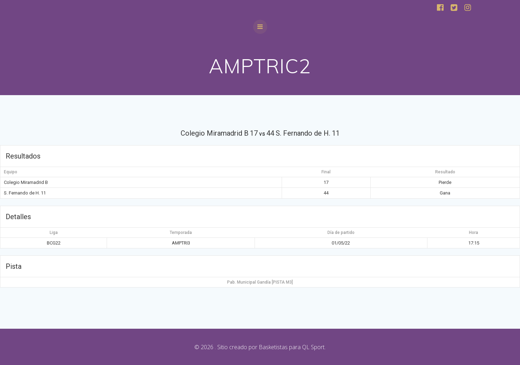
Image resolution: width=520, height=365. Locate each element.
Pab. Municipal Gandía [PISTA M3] (260, 282)
